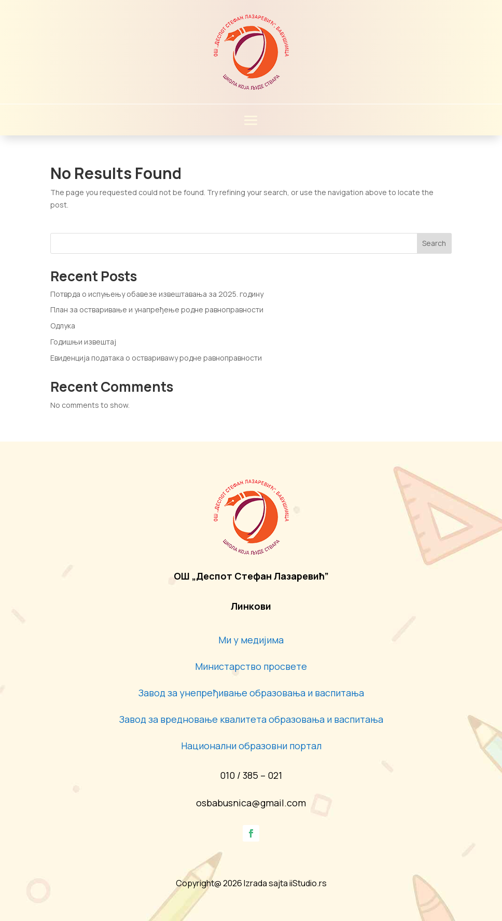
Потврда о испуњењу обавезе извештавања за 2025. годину (156, 294)
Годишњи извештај (83, 342)
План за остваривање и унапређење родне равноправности (156, 309)
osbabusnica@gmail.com (251, 802)
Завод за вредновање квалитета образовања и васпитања (251, 719)
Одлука (62, 326)
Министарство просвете (251, 666)
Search (434, 243)
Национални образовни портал (251, 745)
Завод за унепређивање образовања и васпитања (251, 692)
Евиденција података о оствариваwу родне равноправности (156, 358)
